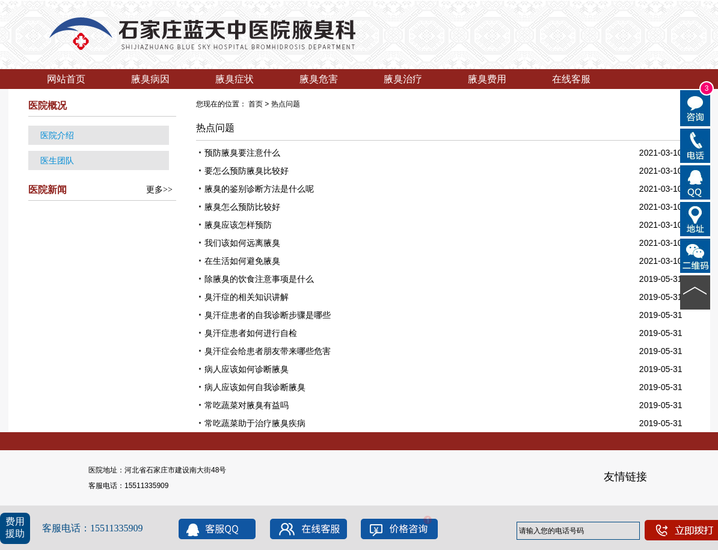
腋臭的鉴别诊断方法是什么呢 (259, 189)
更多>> (159, 189)
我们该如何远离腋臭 (242, 243)
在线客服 (571, 79)
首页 (255, 104)
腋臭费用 (487, 79)
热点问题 (285, 104)
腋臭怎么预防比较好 (242, 207)
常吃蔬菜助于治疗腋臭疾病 (254, 423)
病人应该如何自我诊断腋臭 (254, 387)
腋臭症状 (234, 79)
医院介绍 (57, 135)
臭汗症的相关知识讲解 (246, 297)
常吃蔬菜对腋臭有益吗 (246, 405)
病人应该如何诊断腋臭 (246, 369)
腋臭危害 (318, 79)
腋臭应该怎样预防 (238, 225)
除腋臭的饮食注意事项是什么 (259, 279)
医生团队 (57, 160)
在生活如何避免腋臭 (242, 261)
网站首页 (66, 79)
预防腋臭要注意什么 (242, 152)
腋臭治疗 (403, 79)
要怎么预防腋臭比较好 (246, 171)
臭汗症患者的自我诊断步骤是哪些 (267, 315)
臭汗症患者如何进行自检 (250, 333)
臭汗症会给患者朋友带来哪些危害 (267, 351)
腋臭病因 (150, 79)
